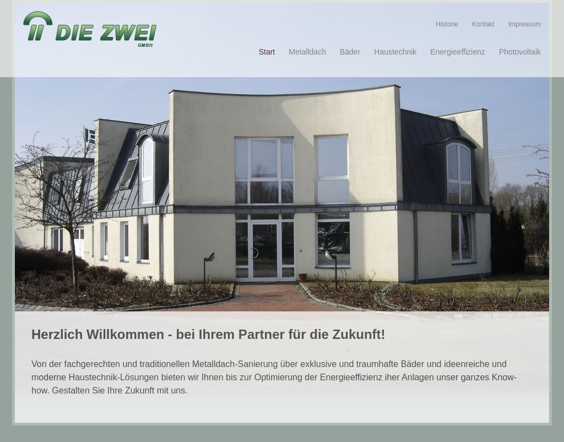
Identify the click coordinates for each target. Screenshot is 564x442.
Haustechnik (395, 51)
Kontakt (483, 24)
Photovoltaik (520, 51)
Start (267, 51)
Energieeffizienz (457, 51)
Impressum (524, 24)
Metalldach (307, 51)
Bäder (350, 51)
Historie (447, 24)
